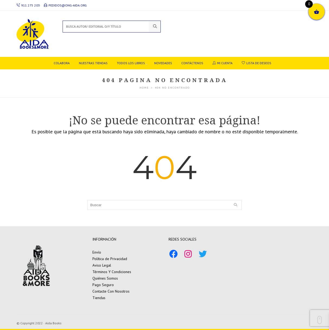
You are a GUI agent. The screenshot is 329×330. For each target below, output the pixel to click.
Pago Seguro (103, 284)
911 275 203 (28, 5)
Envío (96, 252)
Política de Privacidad (109, 258)
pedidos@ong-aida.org (65, 5)
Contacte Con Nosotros (111, 291)
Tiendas (98, 297)
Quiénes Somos (105, 278)
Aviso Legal (101, 265)
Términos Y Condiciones (111, 271)
